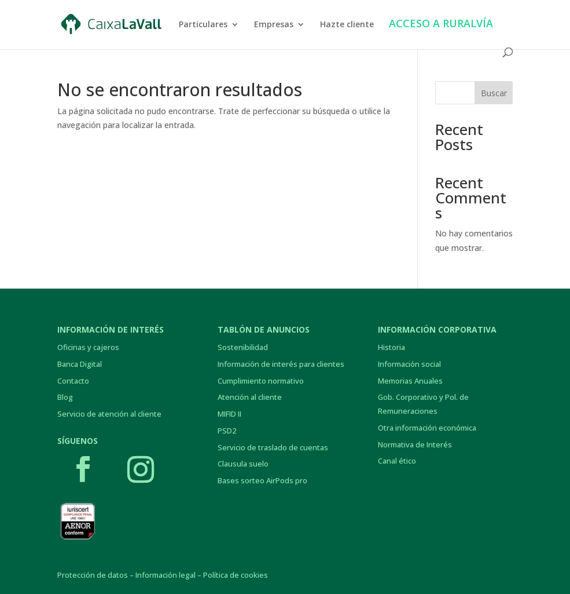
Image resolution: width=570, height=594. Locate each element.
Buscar (494, 93)
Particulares (203, 25)
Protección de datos (92, 575)
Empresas (273, 25)
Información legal (165, 575)
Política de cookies (235, 575)
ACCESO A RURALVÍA (441, 24)
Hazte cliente (347, 25)
